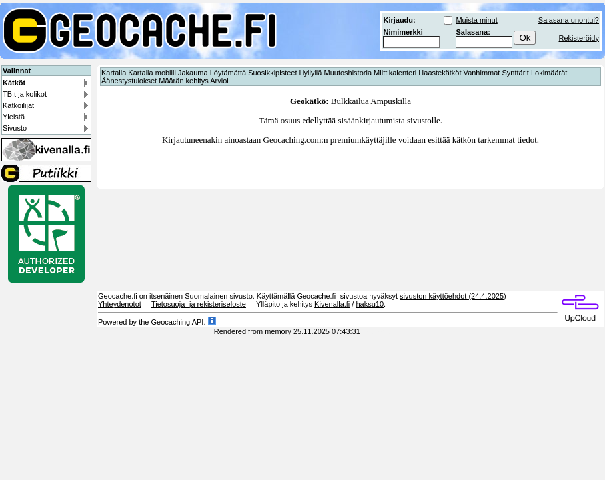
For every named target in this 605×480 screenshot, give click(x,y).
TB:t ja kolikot (25, 94)
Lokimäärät (549, 73)
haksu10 (370, 304)
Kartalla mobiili (152, 73)
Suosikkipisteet (272, 73)
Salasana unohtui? (568, 20)
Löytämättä (228, 73)
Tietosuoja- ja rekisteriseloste (198, 304)
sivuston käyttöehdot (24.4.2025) (453, 296)
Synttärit (515, 73)
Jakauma (193, 73)
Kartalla (113, 73)
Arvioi (219, 81)
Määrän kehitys (184, 81)
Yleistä (14, 117)
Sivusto (15, 128)
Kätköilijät (18, 105)
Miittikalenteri (395, 73)
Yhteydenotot (119, 304)
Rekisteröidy (578, 38)
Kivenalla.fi (332, 304)
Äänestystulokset (129, 81)
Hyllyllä (310, 73)
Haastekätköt (439, 73)
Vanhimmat (482, 73)
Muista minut (476, 20)
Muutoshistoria (348, 73)
